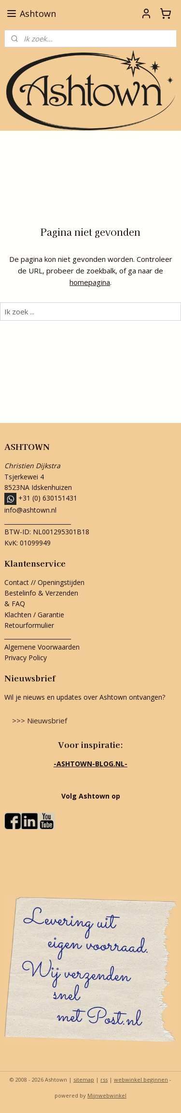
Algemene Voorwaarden (42, 647)
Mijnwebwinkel (106, 1095)
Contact (16, 582)
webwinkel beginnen (141, 1079)
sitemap (83, 1079)
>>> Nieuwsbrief (39, 720)
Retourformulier (30, 625)
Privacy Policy (25, 657)
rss (104, 1079)
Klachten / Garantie (34, 614)
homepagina (90, 282)
